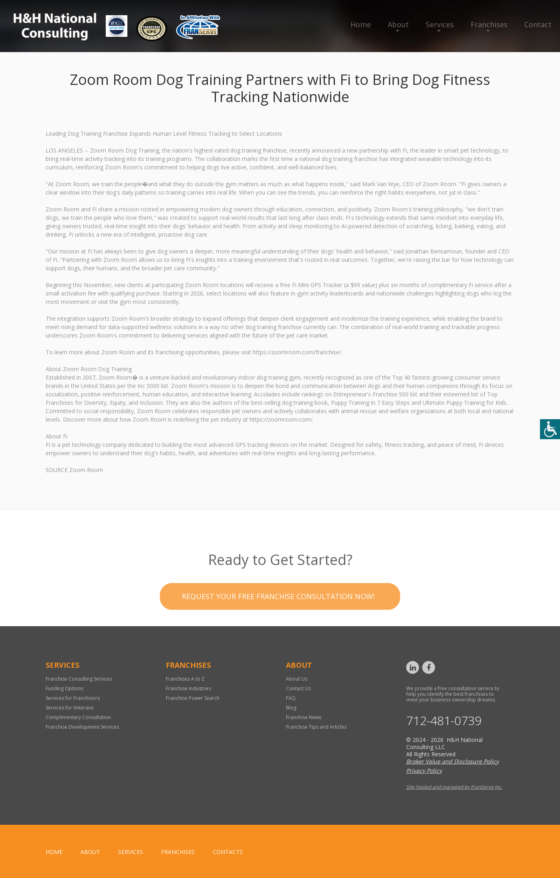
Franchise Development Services (82, 726)
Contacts (228, 852)
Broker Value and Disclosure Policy (452, 761)
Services (440, 24)
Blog (291, 707)
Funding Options (64, 688)
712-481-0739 (443, 721)
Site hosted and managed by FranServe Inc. (454, 787)
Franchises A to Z (185, 678)
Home (361, 24)
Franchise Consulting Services (79, 678)
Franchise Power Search (193, 698)
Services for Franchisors (73, 698)
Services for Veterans (69, 707)
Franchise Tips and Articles (316, 726)
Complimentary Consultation (78, 717)
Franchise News (303, 717)
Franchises (489, 24)
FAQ (291, 698)
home (54, 852)
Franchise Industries (188, 688)
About (398, 24)
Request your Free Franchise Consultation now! (278, 611)
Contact (538, 24)
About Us (296, 678)
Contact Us (298, 688)
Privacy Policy (424, 770)
